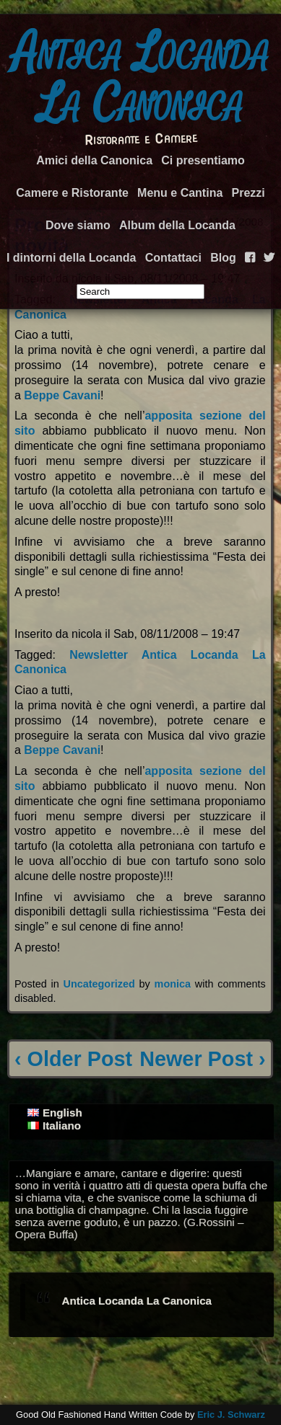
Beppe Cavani (62, 395)
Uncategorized (99, 984)
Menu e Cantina (179, 193)
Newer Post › (202, 1058)
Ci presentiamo (203, 160)
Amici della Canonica (94, 160)
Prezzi (248, 193)
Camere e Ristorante (72, 193)
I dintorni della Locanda (72, 258)
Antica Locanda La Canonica (141, 78)
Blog (223, 258)
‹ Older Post (73, 1058)
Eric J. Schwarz (231, 1414)
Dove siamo (78, 225)
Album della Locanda (177, 225)
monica (173, 984)
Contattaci (173, 258)
